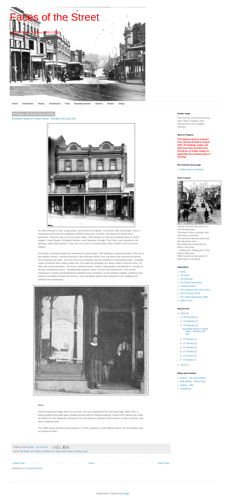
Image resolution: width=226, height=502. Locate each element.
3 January (188, 360)
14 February (189, 325)
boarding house (48, 451)
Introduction (27, 103)
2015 (183, 365)
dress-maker (61, 451)
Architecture (54, 103)
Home (15, 103)
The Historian (186, 279)
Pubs (67, 103)
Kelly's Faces (186, 300)
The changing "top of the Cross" (195, 290)
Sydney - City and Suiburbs (193, 378)
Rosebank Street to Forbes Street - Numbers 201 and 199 (43, 118)
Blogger (125, 493)
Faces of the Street (54, 17)
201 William (36, 451)
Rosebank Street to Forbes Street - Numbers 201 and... (195, 331)
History (41, 103)
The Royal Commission (191, 282)
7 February (188, 339)
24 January (188, 347)
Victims (110, 103)
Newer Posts (19, 463)
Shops (121, 103)
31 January (188, 343)
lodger (70, 451)
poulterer (77, 451)
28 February (189, 317)
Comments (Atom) (33, 468)
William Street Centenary (192, 169)
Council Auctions (188, 286)
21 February (189, 321)
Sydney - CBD (187, 385)
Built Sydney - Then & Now (192, 381)
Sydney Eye (185, 388)
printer (85, 451)
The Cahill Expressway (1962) (194, 297)
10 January (188, 355)
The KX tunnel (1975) (190, 293)
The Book (184, 275)
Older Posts (163, 463)
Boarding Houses (82, 103)
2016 (183, 313)
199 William (25, 451)
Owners (99, 103)
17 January (188, 351)
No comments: (42, 447)
